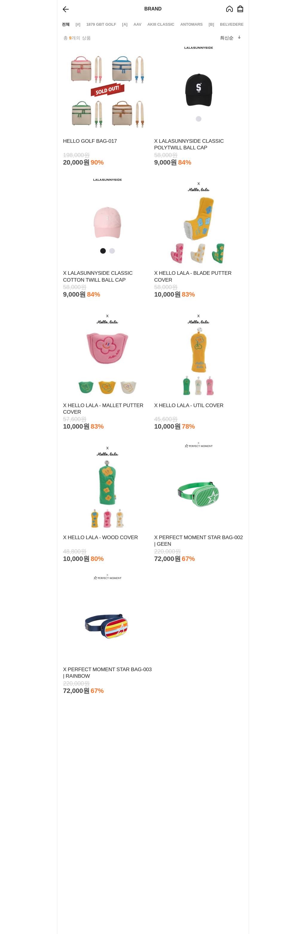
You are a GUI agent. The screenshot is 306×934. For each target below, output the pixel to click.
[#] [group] (78, 24)
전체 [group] (66, 24)
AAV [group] (137, 24)
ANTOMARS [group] (191, 24)
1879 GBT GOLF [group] (101, 24)
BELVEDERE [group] (232, 24)
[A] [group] (125, 24)
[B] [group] (211, 24)
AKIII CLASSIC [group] (160, 24)
